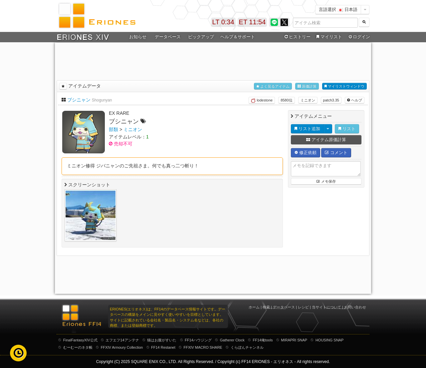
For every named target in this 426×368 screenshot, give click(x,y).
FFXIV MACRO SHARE (203, 347)
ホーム (254, 307)
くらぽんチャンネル (247, 347)
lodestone (262, 100)
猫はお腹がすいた (161, 340)
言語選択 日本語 (338, 9)
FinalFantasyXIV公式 (80, 340)
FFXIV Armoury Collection (122, 347)
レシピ (303, 307)
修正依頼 (306, 152)
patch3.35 (331, 100)
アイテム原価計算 (326, 139)
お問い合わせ (355, 307)
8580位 (286, 100)
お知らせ (137, 36)
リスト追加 (307, 128)
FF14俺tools (263, 340)
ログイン (358, 37)
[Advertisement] (213, 60)
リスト (346, 128)
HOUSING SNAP (329, 340)
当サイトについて (326, 307)
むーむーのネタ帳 (78, 347)
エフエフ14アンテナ (122, 340)
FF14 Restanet (163, 347)
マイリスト (328, 37)
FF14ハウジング (198, 340)
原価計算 (307, 86)
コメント (336, 152)
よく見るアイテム (273, 86)
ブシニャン (79, 99)
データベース (168, 36)
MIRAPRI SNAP (294, 340)
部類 (113, 129)
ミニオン (308, 100)
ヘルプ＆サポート (237, 36)
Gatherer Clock (232, 340)
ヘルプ (354, 100)
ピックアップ (201, 36)
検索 (266, 307)
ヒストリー (296, 37)
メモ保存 (326, 181)
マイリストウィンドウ (344, 86)
